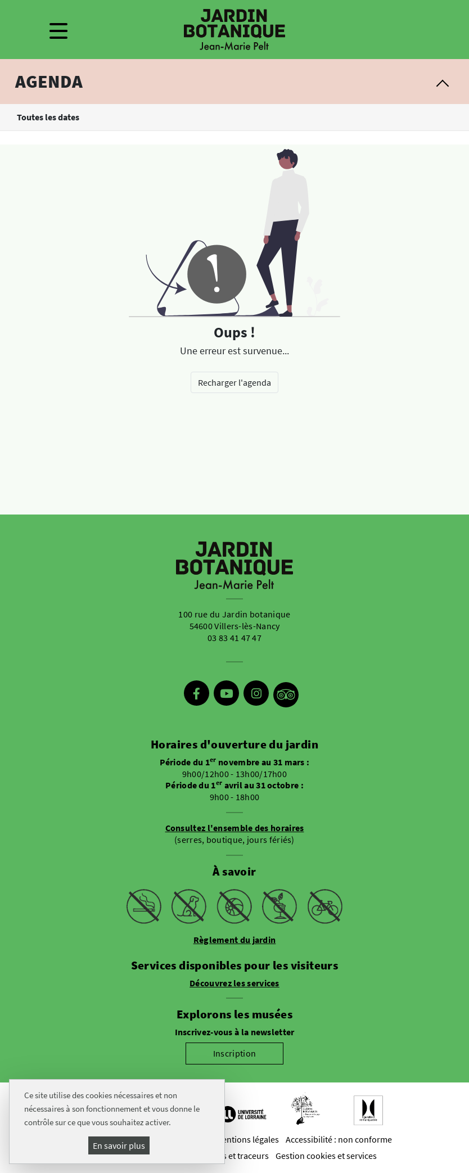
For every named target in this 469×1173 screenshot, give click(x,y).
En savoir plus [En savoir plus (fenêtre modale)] (119, 1145)
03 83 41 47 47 (234, 637)
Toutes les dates (48, 117)
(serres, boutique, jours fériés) (234, 833)
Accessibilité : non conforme (339, 1139)
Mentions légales (247, 1139)
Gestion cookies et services (326, 1155)
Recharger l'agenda (234, 382)
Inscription (234, 1053)
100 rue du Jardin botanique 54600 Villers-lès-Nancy (234, 619)
